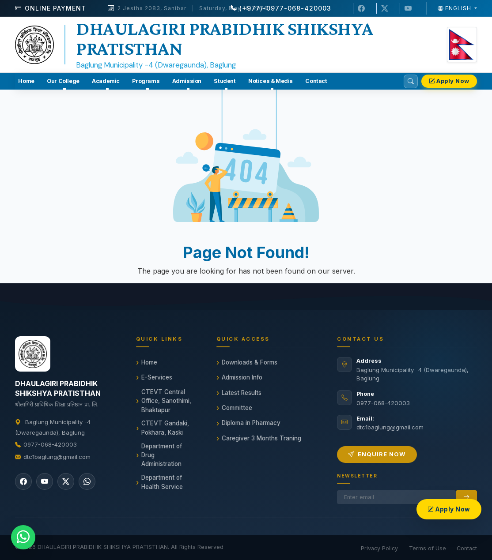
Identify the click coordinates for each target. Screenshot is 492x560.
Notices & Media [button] (270, 81)
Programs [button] (145, 81)
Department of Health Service (162, 482)
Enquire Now (377, 454)
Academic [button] (106, 81)
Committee (237, 407)
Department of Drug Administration (161, 455)
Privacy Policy (379, 548)
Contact (316, 81)
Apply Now (449, 80)
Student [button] (224, 81)
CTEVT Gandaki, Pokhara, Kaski (165, 428)
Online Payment (55, 8)
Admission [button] (186, 81)
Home (26, 81)
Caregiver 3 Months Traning (261, 438)
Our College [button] (63, 81)
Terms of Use (427, 548)
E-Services (156, 377)
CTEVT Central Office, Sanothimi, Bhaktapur (166, 400)
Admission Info (242, 377)
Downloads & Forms (249, 362)
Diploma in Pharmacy (251, 422)
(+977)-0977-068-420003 (285, 8)
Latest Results (241, 392)
